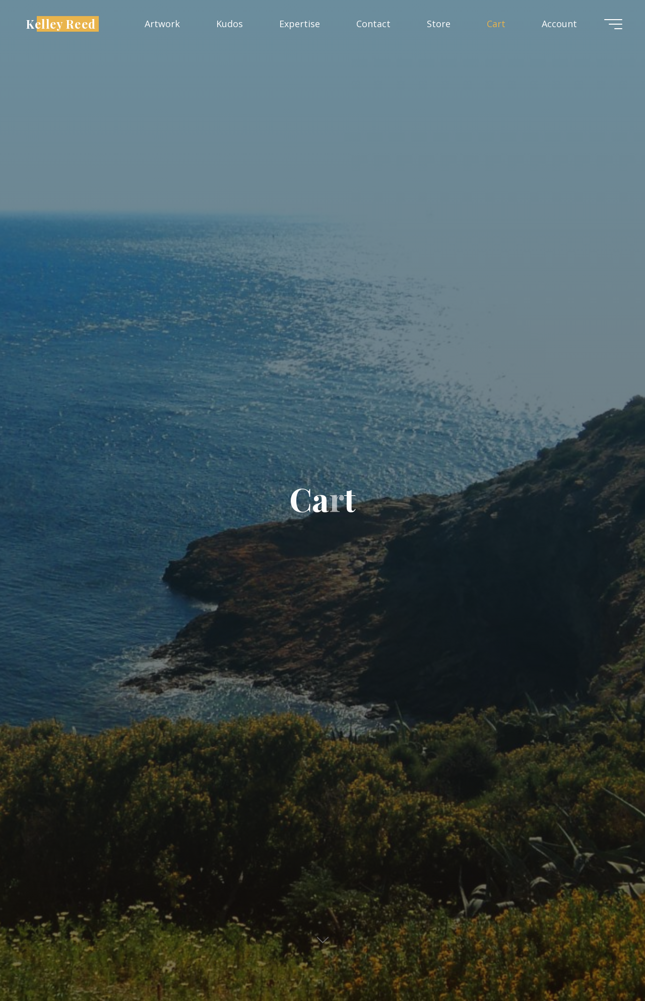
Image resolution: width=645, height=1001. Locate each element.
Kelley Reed (61, 23)
